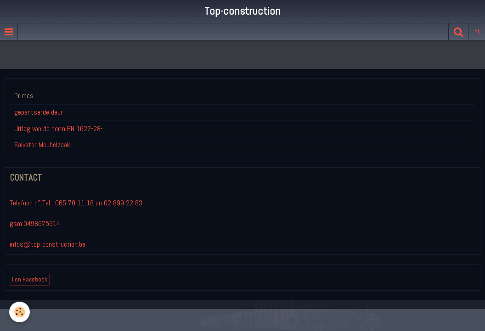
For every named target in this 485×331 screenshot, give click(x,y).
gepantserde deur (38, 112)
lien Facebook (29, 279)
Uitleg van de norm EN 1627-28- (58, 128)
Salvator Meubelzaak (42, 144)
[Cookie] (19, 312)
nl (476, 31)
